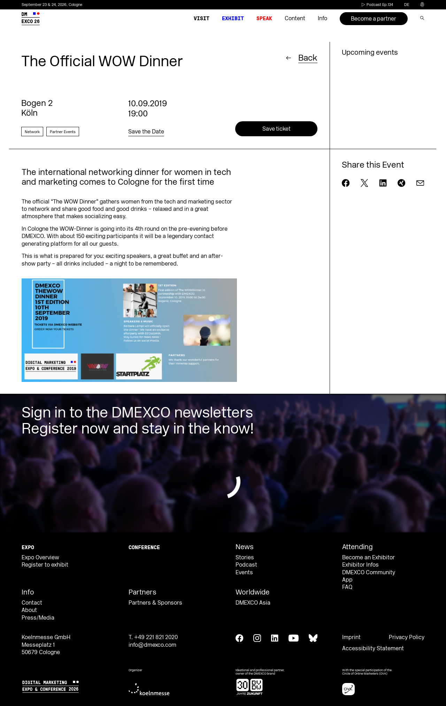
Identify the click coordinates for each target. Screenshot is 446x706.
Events (244, 572)
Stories (245, 557)
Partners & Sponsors (155, 602)
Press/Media (38, 617)
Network (32, 132)
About (29, 610)
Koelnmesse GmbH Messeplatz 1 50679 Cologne (46, 645)
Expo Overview (40, 557)
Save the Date (146, 131)
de (406, 4)
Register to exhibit (45, 564)
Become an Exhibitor (368, 557)
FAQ (347, 587)
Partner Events (63, 132)
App (347, 579)
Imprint (351, 637)
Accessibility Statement (373, 648)
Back (307, 58)
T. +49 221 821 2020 (153, 637)
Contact (32, 602)
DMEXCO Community (368, 572)
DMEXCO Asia (253, 602)
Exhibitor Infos (360, 564)
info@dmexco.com (152, 645)
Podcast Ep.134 (376, 4)
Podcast (246, 564)
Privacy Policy (406, 637)
